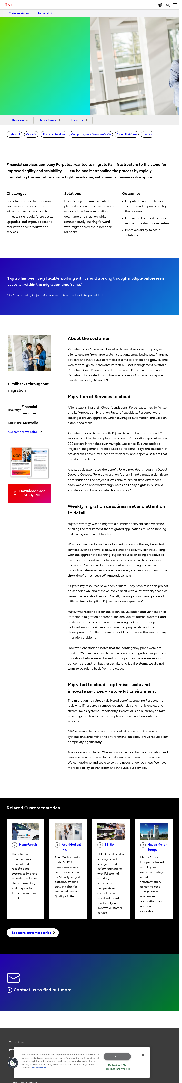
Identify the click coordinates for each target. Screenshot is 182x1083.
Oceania (31, 134)
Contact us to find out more (39, 990)
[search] (168, 5)
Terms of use (16, 1042)
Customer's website (23, 432)
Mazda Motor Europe (153, 847)
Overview (18, 120)
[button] (13, 1063)
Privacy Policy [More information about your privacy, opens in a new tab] (39, 1067)
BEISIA (105, 845)
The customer (47, 120)
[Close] (143, 1055)
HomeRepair (24, 845)
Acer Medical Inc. (68, 847)
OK (117, 1056)
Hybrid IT (14, 134)
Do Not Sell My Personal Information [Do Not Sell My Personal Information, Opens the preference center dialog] (117, 1067)
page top (174, 1035)
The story (77, 120)
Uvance (147, 134)
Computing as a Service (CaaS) (91, 134)
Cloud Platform (127, 134)
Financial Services (53, 134)
